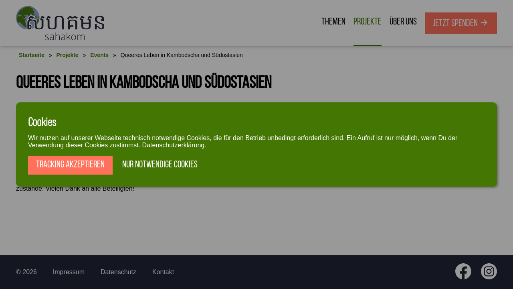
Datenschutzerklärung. (174, 145)
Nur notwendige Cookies (160, 165)
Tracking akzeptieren (70, 165)
